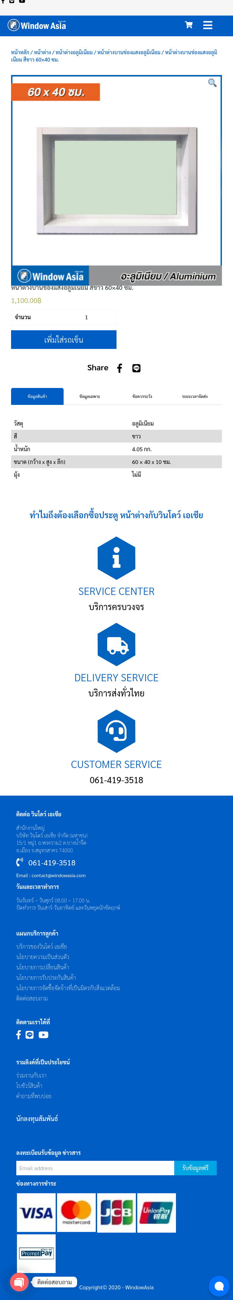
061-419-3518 (116, 779)
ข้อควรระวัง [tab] (142, 396)
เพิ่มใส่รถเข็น (63, 339)
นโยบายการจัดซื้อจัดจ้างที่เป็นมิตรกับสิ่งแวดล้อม (68, 987)
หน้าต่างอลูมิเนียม (74, 52)
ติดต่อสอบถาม (32, 998)
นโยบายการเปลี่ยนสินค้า (42, 967)
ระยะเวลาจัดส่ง (194, 396)
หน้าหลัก (20, 52)
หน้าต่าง (42, 52)
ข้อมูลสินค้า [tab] (37, 396)
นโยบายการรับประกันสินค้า (46, 977)
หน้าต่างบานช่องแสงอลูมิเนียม (128, 52)
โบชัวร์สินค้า (29, 1085)
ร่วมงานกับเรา (31, 1075)
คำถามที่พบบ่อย (34, 1096)
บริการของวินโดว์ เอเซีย (41, 946)
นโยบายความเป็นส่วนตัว (42, 956)
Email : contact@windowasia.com (51, 875)
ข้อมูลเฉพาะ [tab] (90, 396)
